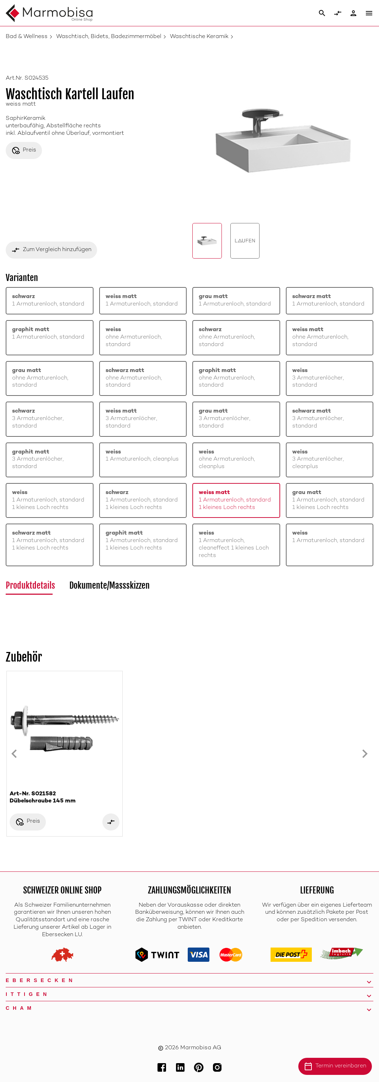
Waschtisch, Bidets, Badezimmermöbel (108, 37)
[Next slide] (364, 753)
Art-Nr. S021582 (64, 798)
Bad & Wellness (27, 37)
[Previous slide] (14, 753)
